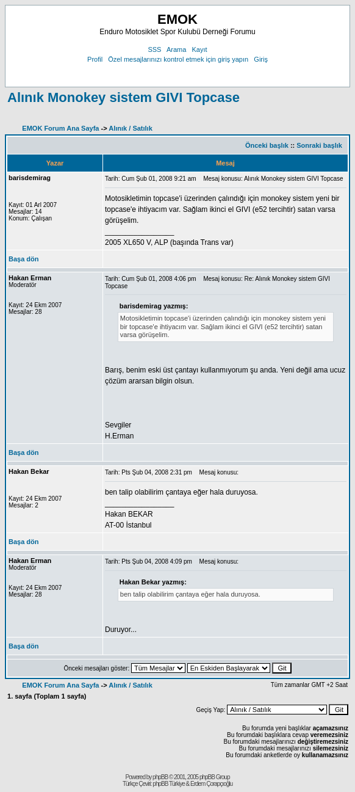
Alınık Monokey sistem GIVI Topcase (123, 97)
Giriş (261, 59)
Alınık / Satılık (130, 128)
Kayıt (199, 49)
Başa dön (24, 259)
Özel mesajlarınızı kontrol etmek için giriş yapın (178, 59)
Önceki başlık (267, 145)
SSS (154, 49)
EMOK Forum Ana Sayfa (60, 128)
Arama (176, 49)
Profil (94, 59)
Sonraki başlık (319, 145)
